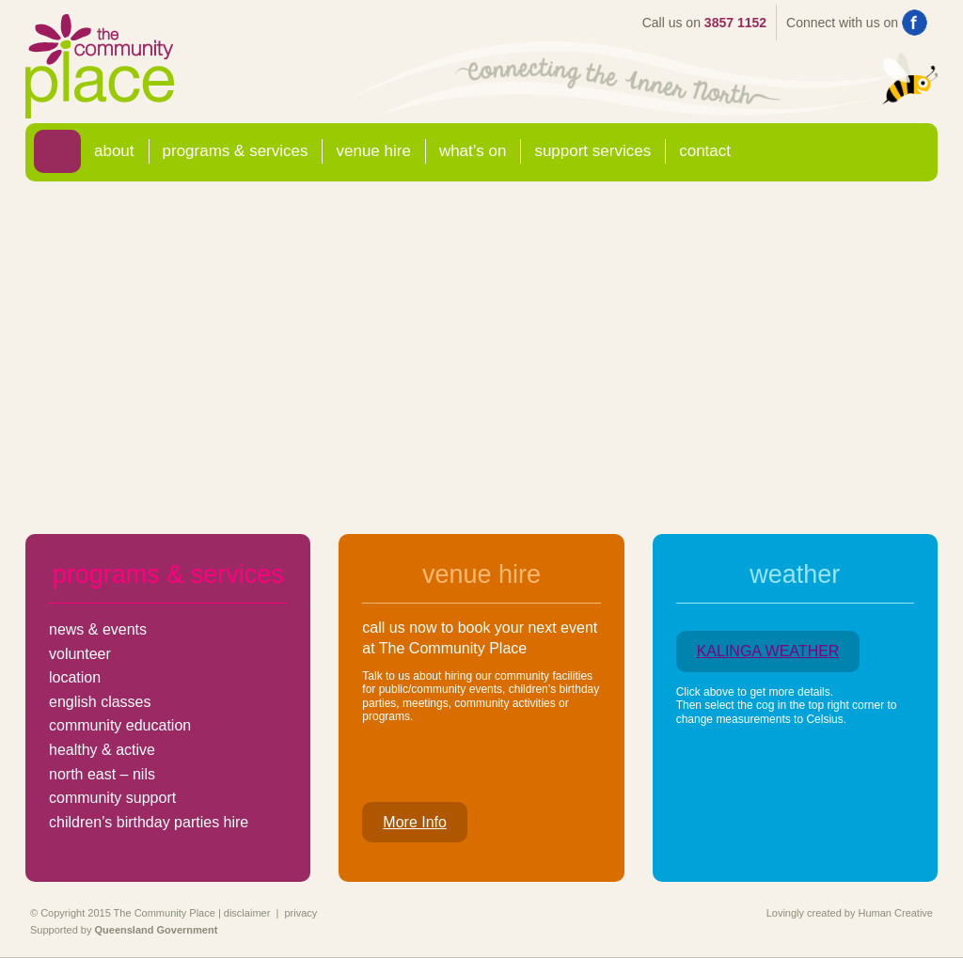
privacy (300, 913)
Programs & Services (235, 151)
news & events (98, 629)
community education (120, 725)
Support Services (592, 151)
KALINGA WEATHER (768, 651)
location (75, 677)
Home (57, 150)
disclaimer (247, 913)
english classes (100, 702)
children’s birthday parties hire (148, 822)
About (114, 151)
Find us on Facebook (915, 22)
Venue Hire (373, 151)
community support (112, 798)
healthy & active (102, 750)
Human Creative (896, 913)
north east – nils (102, 774)
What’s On (473, 151)
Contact (705, 151)
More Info (415, 822)
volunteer (80, 654)
